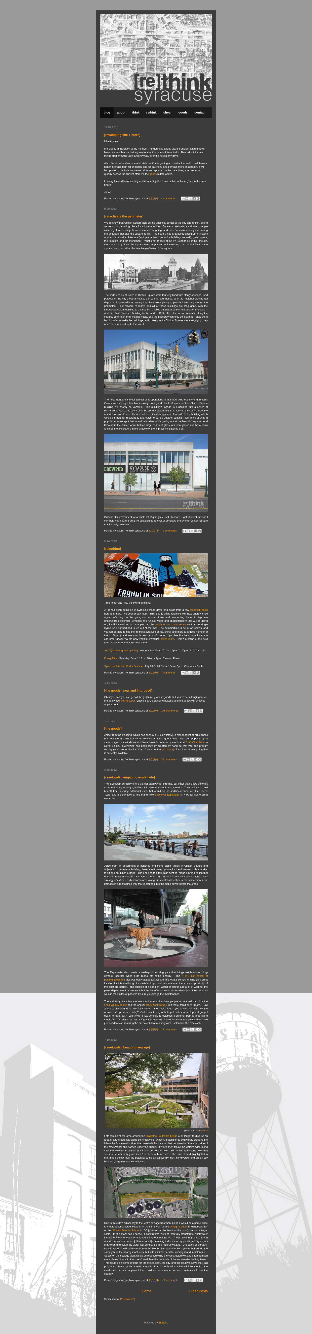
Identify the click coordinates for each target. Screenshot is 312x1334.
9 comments (170, 530)
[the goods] (113, 728)
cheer (167, 112)
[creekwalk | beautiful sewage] (127, 1047)
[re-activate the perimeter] (123, 216)
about (121, 112)
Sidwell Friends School (125, 1230)
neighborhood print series (171, 624)
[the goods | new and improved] (128, 690)
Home (146, 1291)
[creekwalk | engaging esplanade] (129, 777)
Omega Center (178, 1226)
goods (183, 112)
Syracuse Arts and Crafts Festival (123, 666)
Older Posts (198, 1291)
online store (167, 638)
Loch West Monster (115, 1004)
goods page (168, 749)
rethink (151, 112)
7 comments (168, 672)
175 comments (169, 710)
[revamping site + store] (122, 135)
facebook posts (199, 609)
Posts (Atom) (127, 1299)
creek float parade (156, 1004)
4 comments (168, 198)
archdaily (204, 1130)
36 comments (169, 759)
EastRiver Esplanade (167, 794)
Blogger (162, 1322)
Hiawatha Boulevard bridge (161, 1135)
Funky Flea (110, 658)
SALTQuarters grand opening (121, 650)
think (135, 112)
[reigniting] (112, 548)
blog (107, 112)
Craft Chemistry (195, 742)
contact (199, 112)
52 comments (170, 1280)
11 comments (169, 1029)
